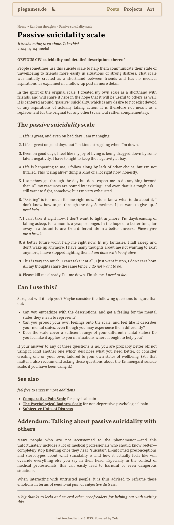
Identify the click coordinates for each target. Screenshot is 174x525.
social (44, 49)
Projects (133, 9)
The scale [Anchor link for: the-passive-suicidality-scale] (56, 125)
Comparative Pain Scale (44, 398)
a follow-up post (79, 83)
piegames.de (32, 9)
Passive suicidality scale (75, 26)
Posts (113, 9)
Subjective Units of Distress (48, 408)
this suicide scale (71, 68)
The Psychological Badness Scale (52, 403)
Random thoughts (43, 26)
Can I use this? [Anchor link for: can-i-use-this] (37, 288)
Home (21, 26)
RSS (90, 518)
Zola (115, 518)
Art (150, 9)
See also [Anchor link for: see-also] (28, 379)
